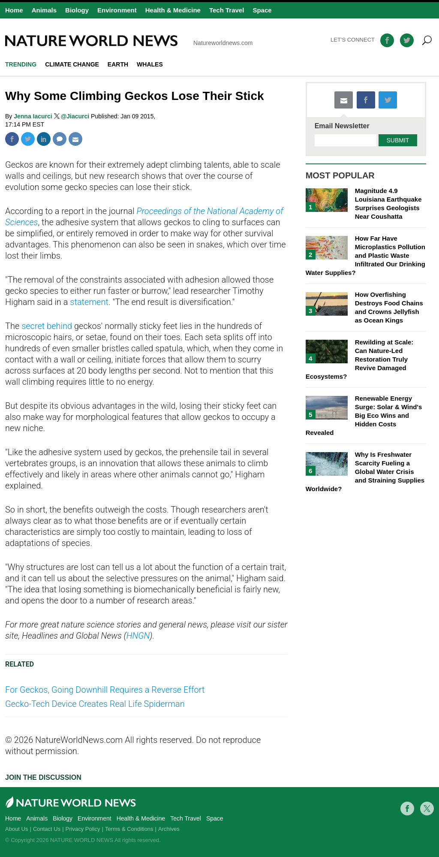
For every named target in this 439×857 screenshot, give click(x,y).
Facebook (12, 139)
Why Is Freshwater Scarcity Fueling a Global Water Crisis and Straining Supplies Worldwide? (365, 471)
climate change (72, 64)
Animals (44, 10)
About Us (16, 829)
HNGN (138, 636)
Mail (75, 139)
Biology (77, 10)
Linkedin (44, 139)
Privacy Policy (83, 829)
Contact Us (46, 829)
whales (150, 64)
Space (262, 10)
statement (89, 302)
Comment (59, 139)
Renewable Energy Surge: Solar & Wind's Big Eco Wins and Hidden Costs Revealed (364, 415)
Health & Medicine (173, 10)
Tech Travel (226, 10)
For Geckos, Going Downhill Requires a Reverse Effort (104, 690)
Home (14, 10)
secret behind (46, 326)
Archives (169, 829)
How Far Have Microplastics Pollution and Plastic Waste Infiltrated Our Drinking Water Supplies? (365, 255)
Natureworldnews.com (129, 40)
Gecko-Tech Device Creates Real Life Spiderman (95, 704)
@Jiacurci (75, 116)
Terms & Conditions (129, 829)
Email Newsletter (342, 126)
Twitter (28, 139)
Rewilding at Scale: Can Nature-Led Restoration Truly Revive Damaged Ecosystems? (360, 359)
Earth (118, 64)
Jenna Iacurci (34, 116)
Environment (117, 10)
